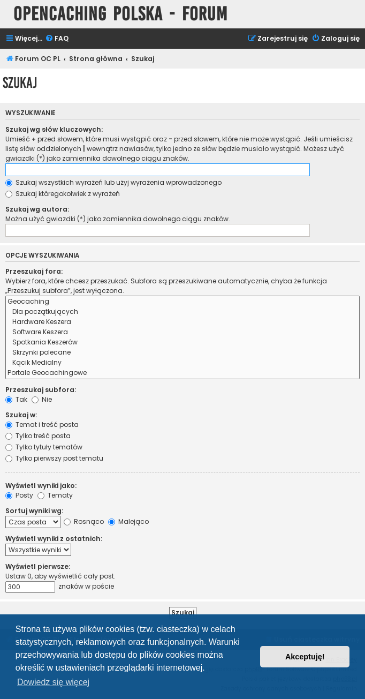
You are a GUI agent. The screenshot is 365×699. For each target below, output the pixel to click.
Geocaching (182, 302)
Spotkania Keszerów (182, 342)
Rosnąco (84, 521)
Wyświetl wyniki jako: (41, 485)
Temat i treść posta (42, 424)
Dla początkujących (182, 312)
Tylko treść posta (38, 435)
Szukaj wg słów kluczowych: (54, 129)
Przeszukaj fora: (34, 271)
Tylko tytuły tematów (43, 447)
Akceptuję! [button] (305, 656)
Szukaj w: (21, 414)
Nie (42, 399)
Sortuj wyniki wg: (34, 510)
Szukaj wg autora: (37, 209)
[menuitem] (57, 39)
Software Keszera (182, 332)
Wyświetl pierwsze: (37, 566)
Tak (16, 399)
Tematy (55, 495)
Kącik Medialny (182, 363)
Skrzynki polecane (182, 353)
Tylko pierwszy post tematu (54, 458)
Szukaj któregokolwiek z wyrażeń (62, 193)
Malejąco (128, 521)
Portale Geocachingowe (182, 373)
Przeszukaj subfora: (40, 389)
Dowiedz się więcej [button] (53, 682)
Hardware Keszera (182, 322)
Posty (19, 495)
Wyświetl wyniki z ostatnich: (53, 538)
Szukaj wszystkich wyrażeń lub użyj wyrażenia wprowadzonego (113, 182)
